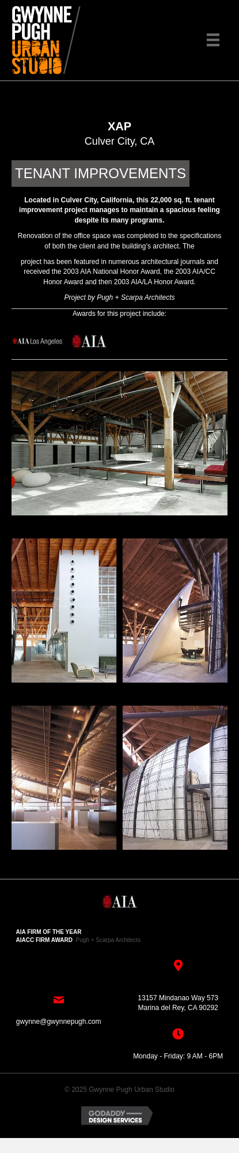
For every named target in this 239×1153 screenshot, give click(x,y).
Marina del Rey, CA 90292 (178, 1008)
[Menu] (213, 39)
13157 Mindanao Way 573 (178, 998)
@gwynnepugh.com (70, 1022)
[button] (120, 91)
